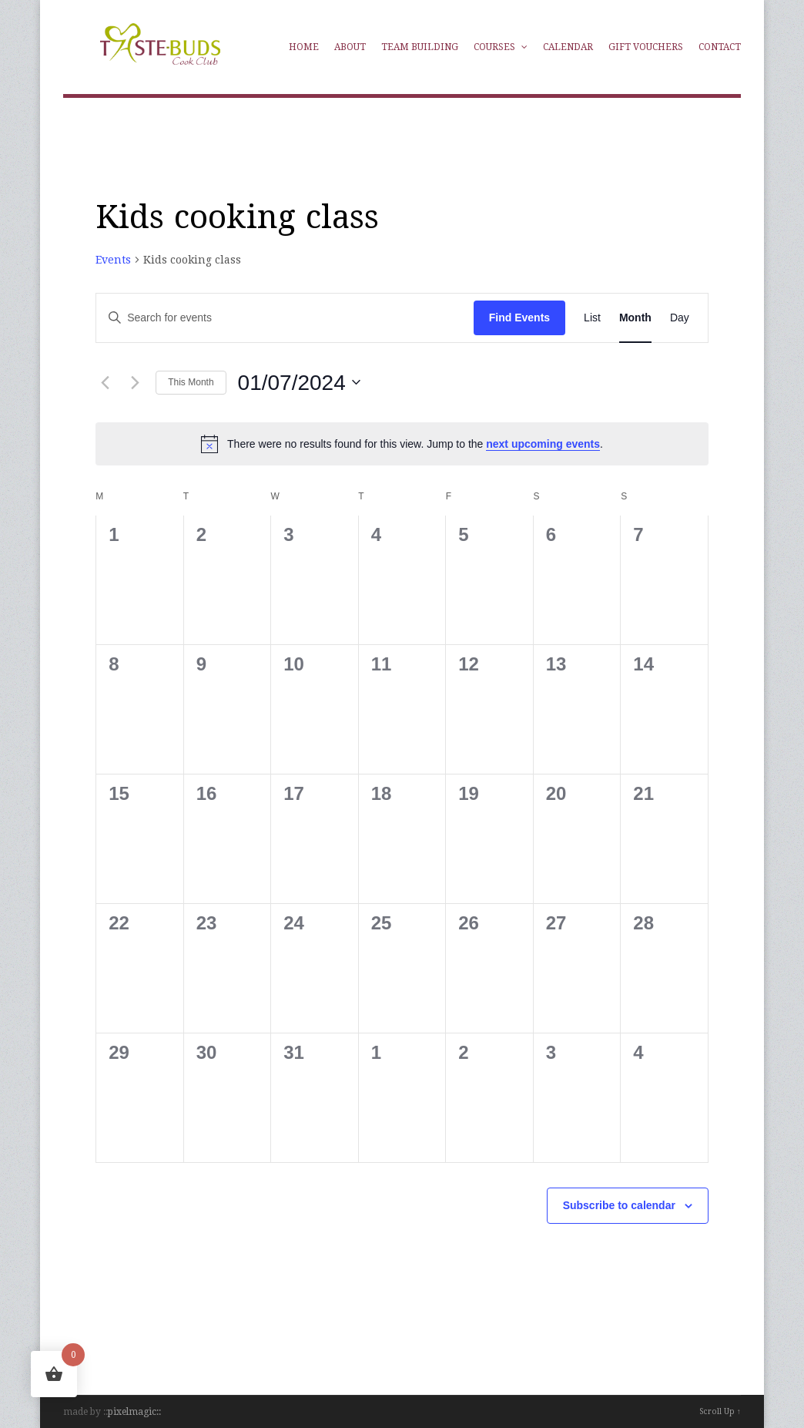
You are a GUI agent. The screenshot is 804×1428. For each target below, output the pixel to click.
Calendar (568, 47)
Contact (719, 47)
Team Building (419, 47)
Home (304, 47)
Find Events (519, 317)
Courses (501, 47)
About (350, 47)
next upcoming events (543, 444)
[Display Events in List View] (592, 318)
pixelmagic (132, 1411)
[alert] (402, 443)
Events (113, 260)
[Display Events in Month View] (635, 318)
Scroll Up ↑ (720, 1411)
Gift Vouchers (645, 47)
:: (158, 1411)
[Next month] (135, 382)
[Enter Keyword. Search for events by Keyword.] (247, 318)
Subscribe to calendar (619, 1205)
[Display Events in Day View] (679, 318)
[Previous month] (104, 382)
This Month (190, 382)
